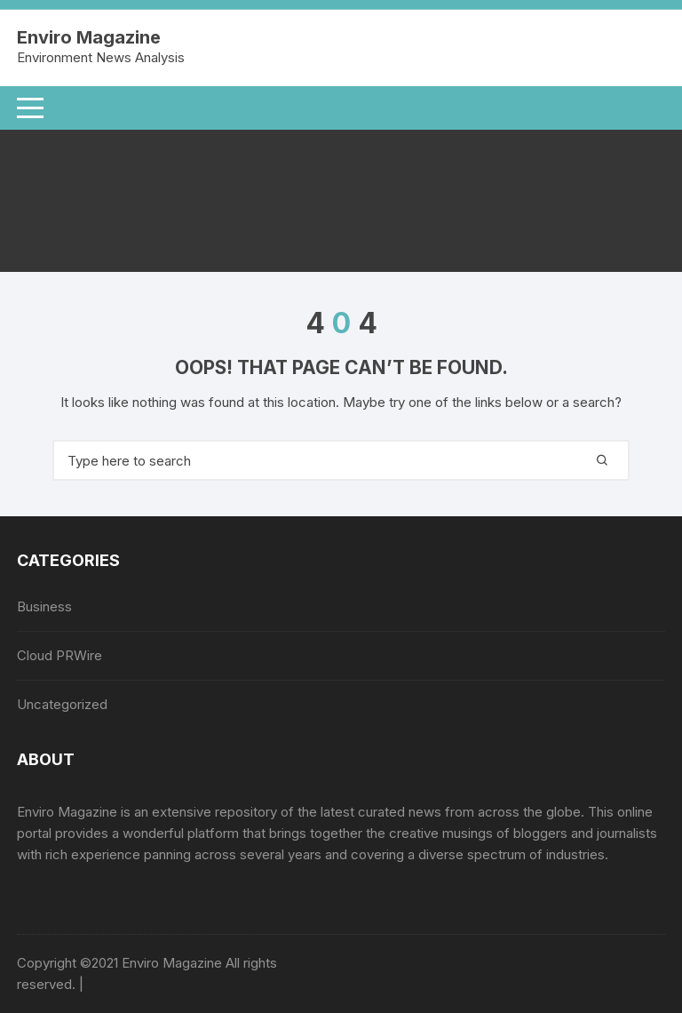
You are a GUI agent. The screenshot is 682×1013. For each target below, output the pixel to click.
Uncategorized (62, 704)
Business (44, 606)
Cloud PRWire (59, 655)
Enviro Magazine (89, 37)
